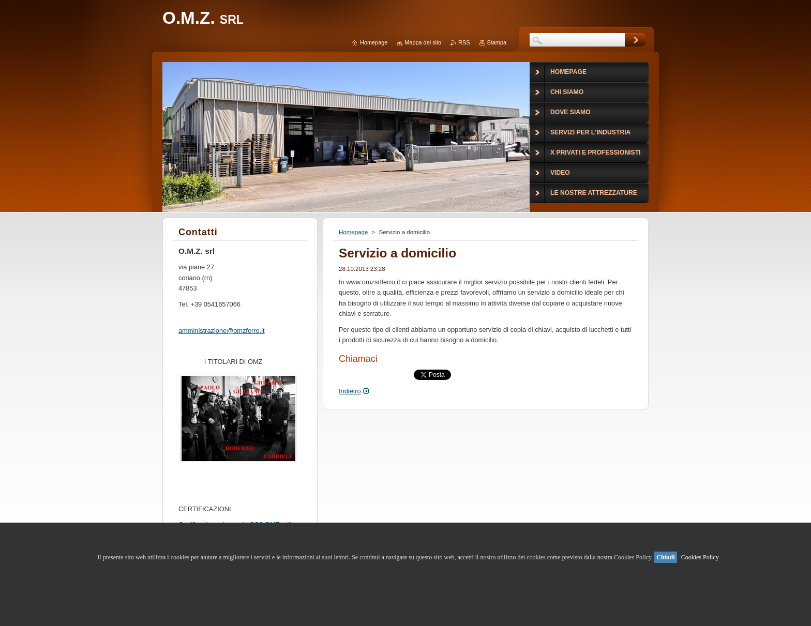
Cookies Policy (700, 557)
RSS (464, 42)
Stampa (496, 42)
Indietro (350, 391)
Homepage (353, 232)
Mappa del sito (422, 42)
